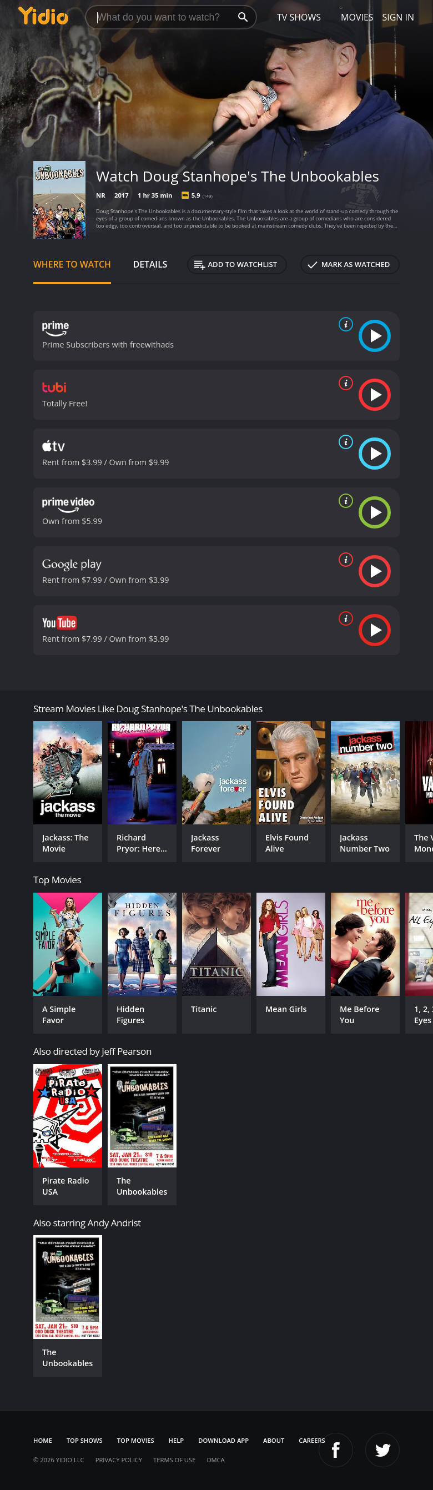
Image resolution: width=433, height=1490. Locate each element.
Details (150, 264)
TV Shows (299, 17)
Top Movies (135, 1440)
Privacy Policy (118, 1460)
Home (42, 1440)
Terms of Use (174, 1460)
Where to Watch (72, 264)
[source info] (343, 324)
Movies (357, 17)
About (273, 1440)
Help (176, 1440)
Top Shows (85, 1440)
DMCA (215, 1460)
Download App (223, 1440)
